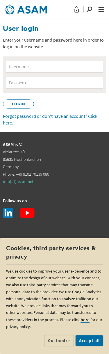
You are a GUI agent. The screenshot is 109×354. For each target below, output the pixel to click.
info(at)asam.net (18, 181)
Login (18, 104)
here (85, 319)
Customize (59, 340)
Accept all (89, 340)
